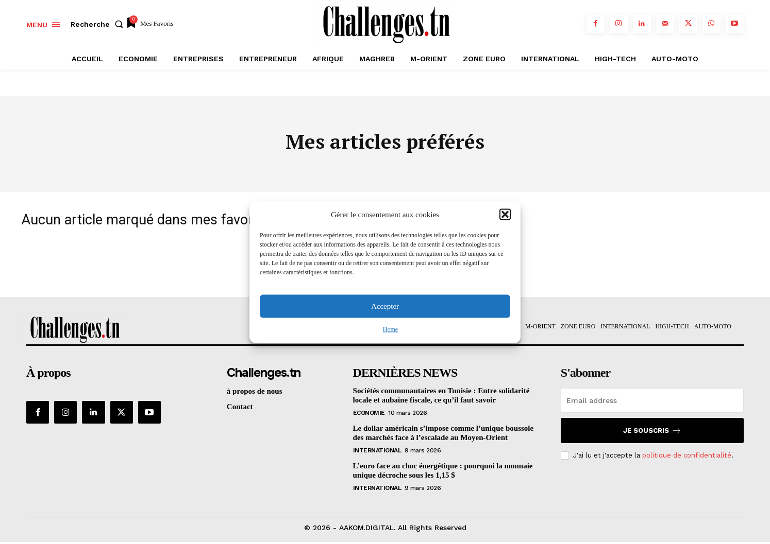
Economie (369, 414)
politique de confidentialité (686, 457)
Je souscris (652, 432)
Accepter (385, 306)
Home (390, 328)
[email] (652, 402)
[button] (505, 214)
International (377, 451)
